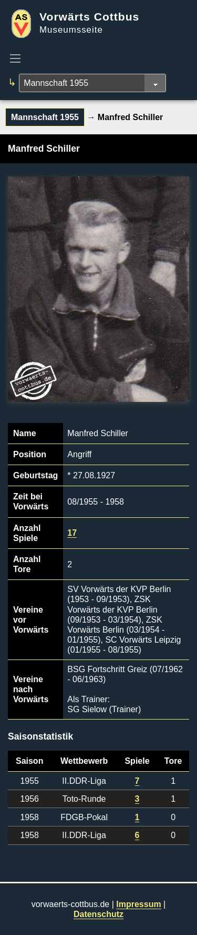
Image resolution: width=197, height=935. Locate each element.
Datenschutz (98, 914)
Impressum (138, 904)
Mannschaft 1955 (45, 117)
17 (72, 532)
